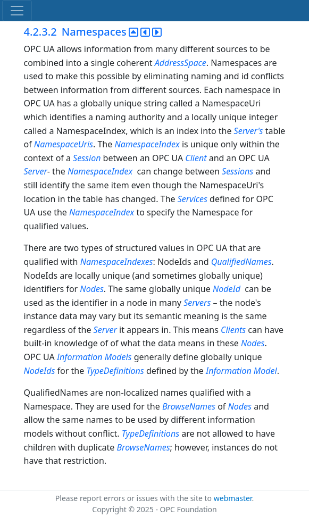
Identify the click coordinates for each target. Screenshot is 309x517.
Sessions (237, 171)
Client (195, 158)
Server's (248, 131)
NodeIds (39, 371)
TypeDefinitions (115, 371)
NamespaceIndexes (116, 262)
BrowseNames (188, 406)
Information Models (94, 357)
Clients (233, 330)
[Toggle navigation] (17, 10)
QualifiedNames (241, 262)
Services (192, 199)
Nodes (91, 289)
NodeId (228, 289)
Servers (197, 302)
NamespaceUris (63, 144)
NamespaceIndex (146, 144)
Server (35, 171)
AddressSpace (180, 63)
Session (87, 158)
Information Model (241, 371)
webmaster (233, 498)
